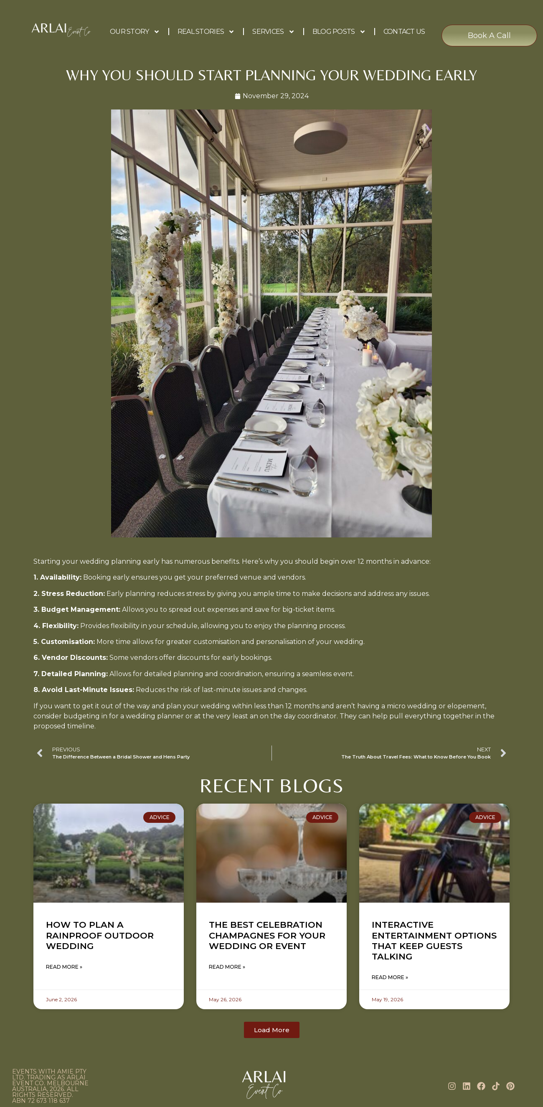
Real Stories (206, 31)
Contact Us (404, 32)
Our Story (135, 31)
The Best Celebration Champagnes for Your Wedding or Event (267, 935)
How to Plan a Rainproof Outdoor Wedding (100, 935)
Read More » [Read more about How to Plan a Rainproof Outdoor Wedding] (64, 967)
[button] (271, 1030)
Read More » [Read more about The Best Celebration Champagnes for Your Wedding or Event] (227, 967)
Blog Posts (339, 31)
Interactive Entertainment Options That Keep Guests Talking (434, 940)
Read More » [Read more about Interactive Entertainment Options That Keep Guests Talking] (390, 977)
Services (273, 31)
